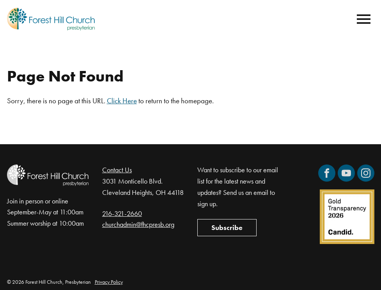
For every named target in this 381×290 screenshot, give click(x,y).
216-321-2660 (122, 213)
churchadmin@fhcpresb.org (138, 224)
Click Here (122, 101)
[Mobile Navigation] (361, 19)
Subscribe (227, 227)
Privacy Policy (109, 282)
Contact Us (117, 169)
